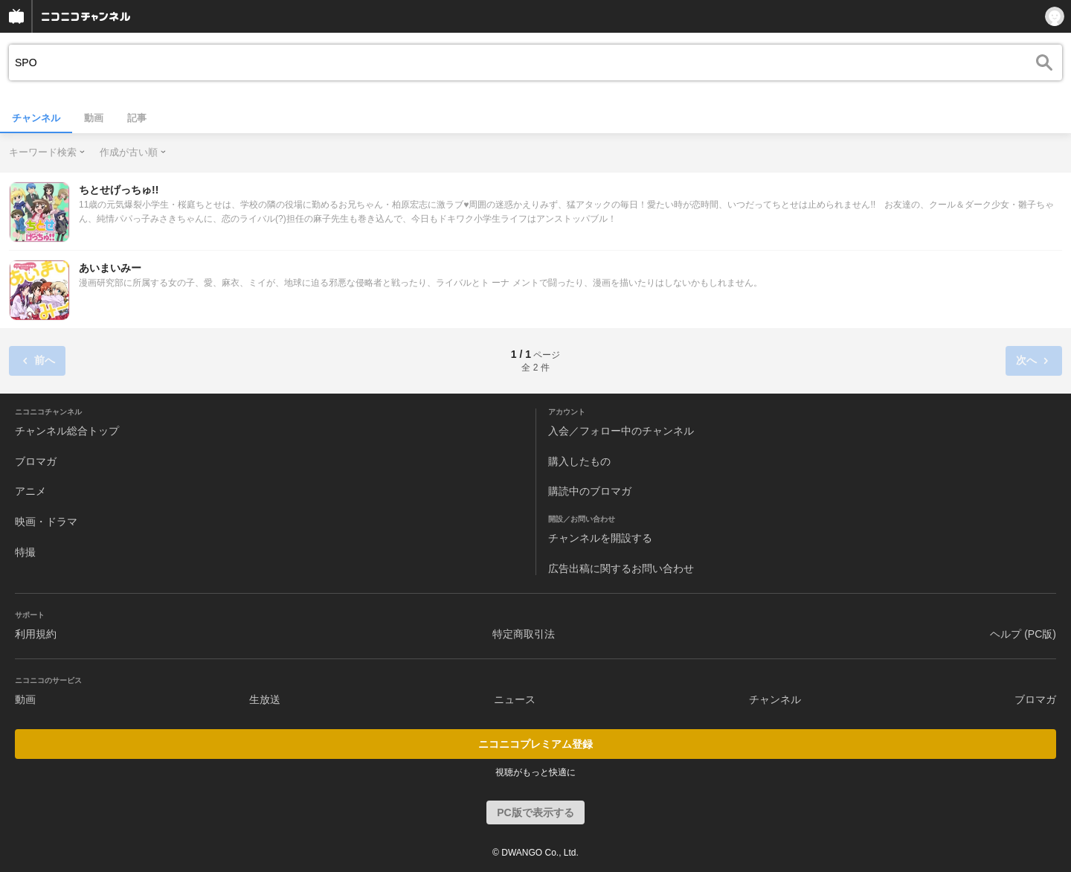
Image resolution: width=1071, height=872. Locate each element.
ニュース (515, 699)
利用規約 (36, 634)
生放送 (264, 699)
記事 (137, 118)
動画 (93, 118)
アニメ (30, 491)
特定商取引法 (523, 634)
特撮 (25, 552)
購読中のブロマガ (589, 491)
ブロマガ (36, 461)
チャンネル (36, 118)
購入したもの (579, 461)
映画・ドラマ (46, 522)
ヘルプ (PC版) (1023, 634)
